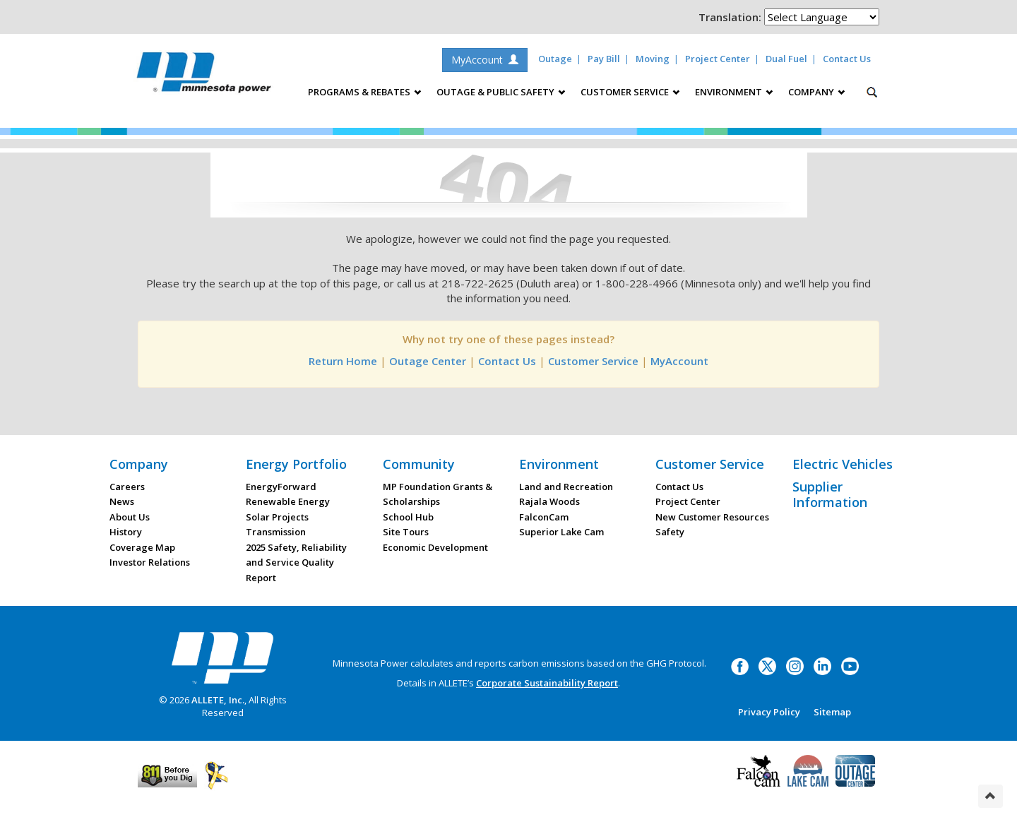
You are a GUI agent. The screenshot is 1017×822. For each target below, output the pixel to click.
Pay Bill (604, 58)
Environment (559, 463)
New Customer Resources (712, 517)
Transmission (276, 531)
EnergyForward (281, 486)
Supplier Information (829, 494)
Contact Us (847, 58)
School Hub (408, 517)
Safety (669, 531)
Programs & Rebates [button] (364, 91)
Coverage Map (142, 547)
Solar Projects (277, 517)
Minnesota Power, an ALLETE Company (203, 76)
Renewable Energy (288, 501)
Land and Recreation (566, 486)
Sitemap (832, 711)
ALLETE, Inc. (217, 699)
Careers (127, 486)
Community (419, 463)
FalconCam (544, 517)
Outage (555, 58)
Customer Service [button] (630, 91)
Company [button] (816, 91)
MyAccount (484, 59)
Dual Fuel (786, 58)
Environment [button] (734, 91)
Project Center (717, 58)
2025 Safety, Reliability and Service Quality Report (296, 562)
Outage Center (427, 361)
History (125, 531)
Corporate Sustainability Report (547, 683)
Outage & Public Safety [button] (500, 91)
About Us (129, 517)
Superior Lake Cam (561, 531)
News (121, 501)
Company (138, 463)
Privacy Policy (769, 711)
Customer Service (593, 361)
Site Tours (406, 531)
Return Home (343, 361)
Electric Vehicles (842, 463)
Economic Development (435, 547)
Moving (653, 58)
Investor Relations (149, 562)
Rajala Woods (549, 501)
